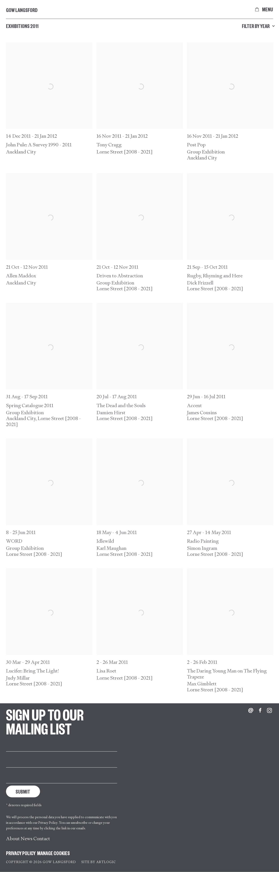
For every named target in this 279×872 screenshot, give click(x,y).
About (13, 838)
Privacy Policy (48, 822)
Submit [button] (23, 791)
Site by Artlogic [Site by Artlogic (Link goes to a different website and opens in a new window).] (98, 862)
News (26, 838)
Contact (41, 838)
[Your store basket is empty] (257, 9)
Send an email (250, 710)
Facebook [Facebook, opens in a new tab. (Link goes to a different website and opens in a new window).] (260, 710)
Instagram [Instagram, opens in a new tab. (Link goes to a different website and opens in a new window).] (269, 710)
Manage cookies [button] (53, 853)
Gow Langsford (22, 10)
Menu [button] (267, 9)
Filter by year (257, 26)
